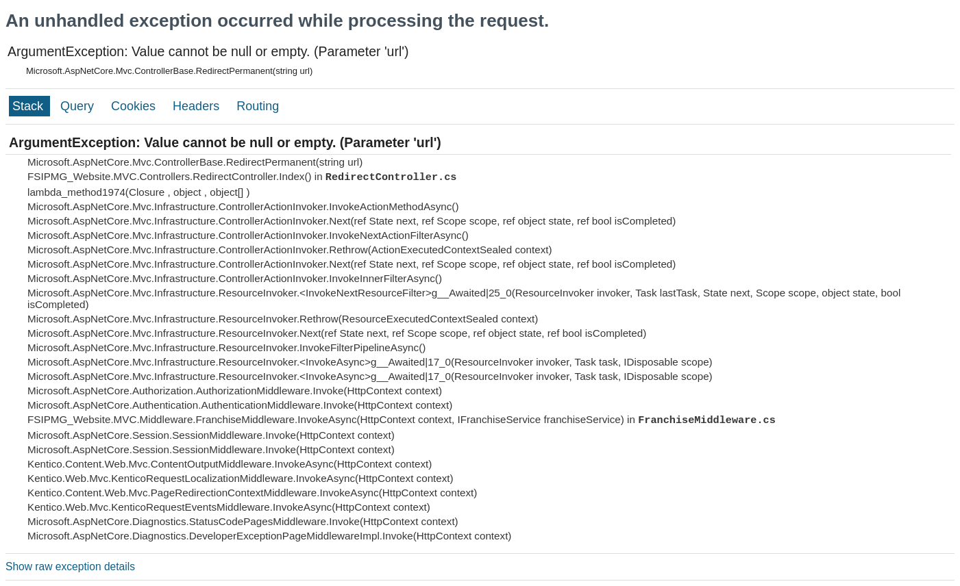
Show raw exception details (70, 566)
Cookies (135, 106)
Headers (198, 106)
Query (78, 106)
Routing (257, 106)
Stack (29, 106)
